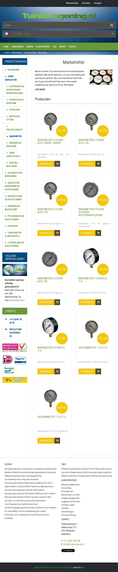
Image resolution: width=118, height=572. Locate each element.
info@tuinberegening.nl (73, 544)
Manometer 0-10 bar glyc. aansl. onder (50, 141)
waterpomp (107, 476)
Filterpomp (99, 468)
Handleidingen (67, 511)
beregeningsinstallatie (14, 483)
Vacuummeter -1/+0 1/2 (51, 416)
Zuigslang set (24, 514)
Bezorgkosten (67, 491)
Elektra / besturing (12, 164)
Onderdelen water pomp (12, 208)
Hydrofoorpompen (29, 504)
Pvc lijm (48, 483)
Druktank (34, 479)
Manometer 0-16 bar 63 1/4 (93, 280)
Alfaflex (64, 476)
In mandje (50, 164)
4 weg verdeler (23, 486)
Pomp (91, 468)
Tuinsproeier (27, 468)
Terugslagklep (14, 128)
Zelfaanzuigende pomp (15, 476)
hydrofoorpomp (90, 472)
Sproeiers (11, 226)
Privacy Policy (58, 567)
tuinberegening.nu (17, 300)
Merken (30, 46)
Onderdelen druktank (13, 144)
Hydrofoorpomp (19, 472)
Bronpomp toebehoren (34, 507)
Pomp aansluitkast (13, 154)
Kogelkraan (39, 483)
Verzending (66, 488)
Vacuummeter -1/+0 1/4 (93, 347)
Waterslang (29, 483)
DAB (63, 468)
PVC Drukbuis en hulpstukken (14, 218)
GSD (82, 567)
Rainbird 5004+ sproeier (28, 497)
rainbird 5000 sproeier (38, 493)
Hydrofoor (73, 476)
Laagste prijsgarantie (70, 498)
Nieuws (62, 46)
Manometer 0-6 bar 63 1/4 (51, 349)
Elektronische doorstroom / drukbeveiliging (15, 89)
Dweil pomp (96, 476)
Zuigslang (13, 110)
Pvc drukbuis (50, 507)
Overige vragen (68, 505)
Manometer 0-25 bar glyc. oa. (50, 210)
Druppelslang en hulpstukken (13, 198)
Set (67, 468)
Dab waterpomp (38, 500)
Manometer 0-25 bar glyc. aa (50, 280)
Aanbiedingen (18, 46)
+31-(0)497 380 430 (71, 540)
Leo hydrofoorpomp (22, 500)
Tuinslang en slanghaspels (13, 234)
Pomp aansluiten (11, 78)
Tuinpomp (25, 479)
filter (110, 472)
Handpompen (84, 476)
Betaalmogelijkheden (70, 484)
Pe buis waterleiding (27, 511)
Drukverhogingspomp (14, 507)
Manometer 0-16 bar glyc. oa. (91, 141)
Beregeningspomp (13, 468)
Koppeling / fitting (13, 118)
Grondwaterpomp (13, 479)
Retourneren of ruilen (70, 494)
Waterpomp (12, 70)
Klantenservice (43, 46)
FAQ (54, 46)
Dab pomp (51, 472)
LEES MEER (40, 89)
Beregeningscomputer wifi (25, 490)
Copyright (68, 567)
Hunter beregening (39, 486)
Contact (73, 46)
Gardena (85, 468)
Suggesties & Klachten (70, 501)
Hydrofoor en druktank (15, 101)
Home (6, 46)
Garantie (65, 508)
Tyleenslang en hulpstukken (14, 244)
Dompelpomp (39, 468)
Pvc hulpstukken (11, 511)
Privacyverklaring (68, 515)
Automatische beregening (13, 174)
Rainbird (8, 472)
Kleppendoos (76, 472)
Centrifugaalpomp (33, 476)
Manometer (14, 136)
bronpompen (75, 468)
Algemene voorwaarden (42, 567)
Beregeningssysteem (37, 472)
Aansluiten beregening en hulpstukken (12, 186)
